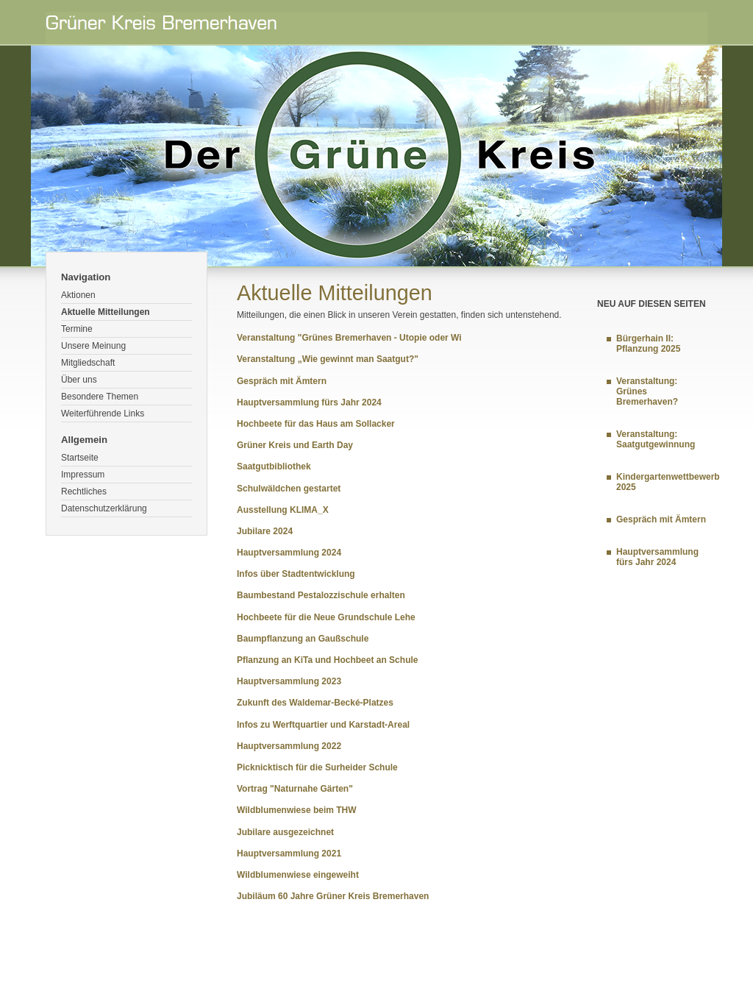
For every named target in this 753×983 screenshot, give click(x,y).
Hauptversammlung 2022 (289, 746)
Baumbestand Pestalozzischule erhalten (321, 595)
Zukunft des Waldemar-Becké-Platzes (315, 703)
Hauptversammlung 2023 (289, 681)
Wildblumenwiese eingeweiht (298, 875)
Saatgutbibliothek (274, 466)
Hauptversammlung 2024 (289, 552)
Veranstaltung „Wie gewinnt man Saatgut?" (327, 359)
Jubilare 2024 (265, 531)
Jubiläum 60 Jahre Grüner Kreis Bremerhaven (333, 896)
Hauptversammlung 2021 (289, 853)
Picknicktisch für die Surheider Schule (317, 767)
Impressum (82, 474)
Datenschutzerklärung (104, 508)
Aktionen (78, 295)
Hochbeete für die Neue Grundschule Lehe (326, 617)
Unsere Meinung (93, 346)
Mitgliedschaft (88, 363)
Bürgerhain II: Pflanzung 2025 (648, 343)
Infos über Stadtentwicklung (296, 574)
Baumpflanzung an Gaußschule (302, 639)
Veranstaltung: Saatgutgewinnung (655, 439)
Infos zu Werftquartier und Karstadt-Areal (323, 725)
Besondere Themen (99, 396)
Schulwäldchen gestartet (288, 488)
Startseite (80, 458)
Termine (77, 329)
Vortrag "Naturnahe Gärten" (295, 789)
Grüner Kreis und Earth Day (295, 445)
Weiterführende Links (102, 413)
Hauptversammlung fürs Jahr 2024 (309, 402)
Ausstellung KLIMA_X (283, 510)
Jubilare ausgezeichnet (285, 832)
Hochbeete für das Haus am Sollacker (316, 424)
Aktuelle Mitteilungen (105, 312)
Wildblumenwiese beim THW (297, 810)
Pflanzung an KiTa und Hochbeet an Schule (327, 660)
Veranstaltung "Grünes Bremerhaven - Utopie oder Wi (349, 338)
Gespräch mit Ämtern (281, 381)
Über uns (79, 380)
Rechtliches (84, 491)
